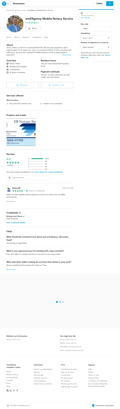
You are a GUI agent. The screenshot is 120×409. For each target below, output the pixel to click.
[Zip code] (99, 3)
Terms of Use (93, 375)
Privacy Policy (93, 378)
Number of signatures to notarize (94, 43)
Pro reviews (65, 381)
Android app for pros (69, 387)
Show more (11, 270)
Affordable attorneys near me (70, 347)
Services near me (40, 378)
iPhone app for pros (69, 384)
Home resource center (43, 384)
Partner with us (12, 375)
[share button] (33, 28)
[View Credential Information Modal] (19, 213)
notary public (21, 10)
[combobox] (51, 3)
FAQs (46, 37)
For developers (12, 377)
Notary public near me (68, 339)
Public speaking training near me (71, 350)
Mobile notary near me (68, 343)
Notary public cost (13, 339)
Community (65, 375)
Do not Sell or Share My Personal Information (97, 385)
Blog (8, 386)
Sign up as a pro (67, 372)
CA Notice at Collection (97, 381)
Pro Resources (67, 378)
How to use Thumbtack (43, 369)
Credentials (36, 37)
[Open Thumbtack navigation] (5, 3)
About (8, 37)
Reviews (26, 37)
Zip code (84, 24)
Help (90, 369)
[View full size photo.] (21, 132)
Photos (17, 37)
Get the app (38, 375)
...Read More (66, 55)
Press (8, 383)
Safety (90, 372)
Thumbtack (10, 10)
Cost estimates (40, 381)
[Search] (109, 3)
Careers (9, 380)
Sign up (37, 372)
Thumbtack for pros (69, 369)
